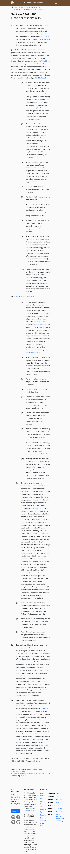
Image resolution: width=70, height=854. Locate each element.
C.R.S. (17, 7)
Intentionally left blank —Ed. (25, 296)
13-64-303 (44, 709)
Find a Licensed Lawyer (30, 810)
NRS (57, 802)
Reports (43, 815)
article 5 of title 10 (40, 61)
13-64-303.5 (42, 39)
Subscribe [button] (15, 811)
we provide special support (29, 829)
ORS (61, 808)
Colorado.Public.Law (33, 2)
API (41, 807)
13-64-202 (46, 37)
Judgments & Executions (34, 7)
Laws (57, 805)
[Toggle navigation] (56, 3)
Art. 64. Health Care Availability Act (24, 9)
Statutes (59, 799)
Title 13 (23, 7)
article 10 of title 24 (40, 78)
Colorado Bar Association (30, 794)
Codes (58, 793)
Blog (41, 799)
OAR (57, 808)
